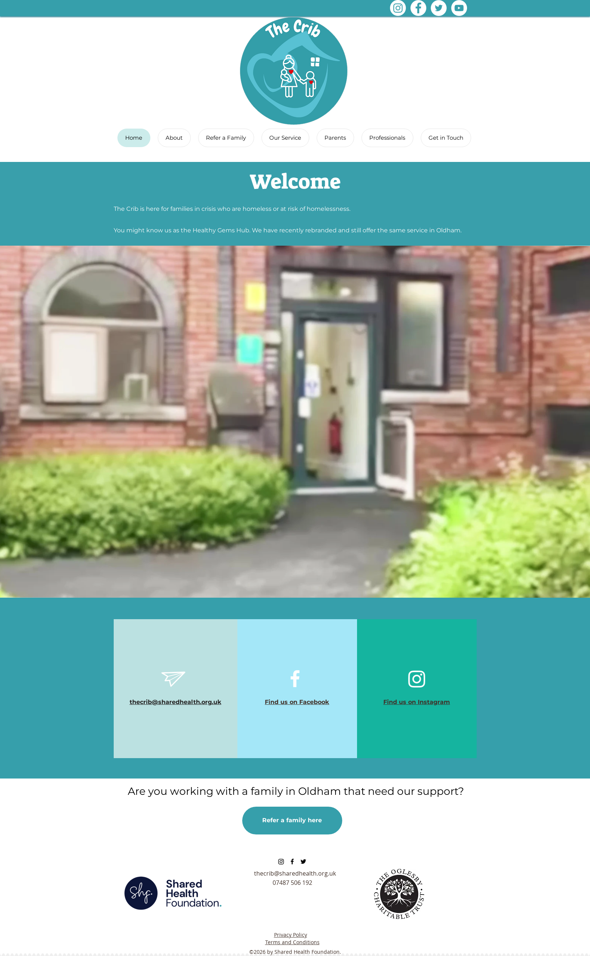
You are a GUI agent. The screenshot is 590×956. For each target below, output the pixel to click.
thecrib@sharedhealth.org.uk (295, 873)
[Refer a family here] (292, 820)
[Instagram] (398, 8)
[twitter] (303, 861)
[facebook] (292, 861)
